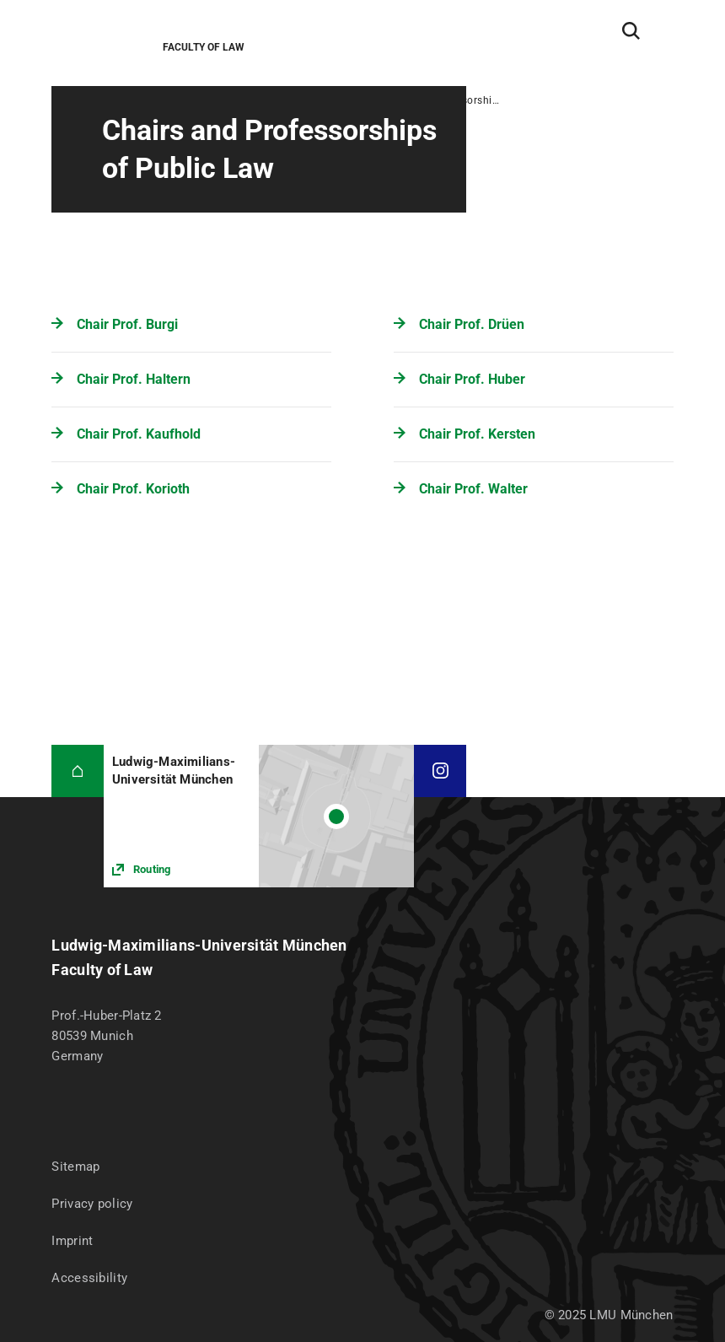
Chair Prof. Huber (472, 379)
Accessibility (89, 1277)
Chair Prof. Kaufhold (139, 434)
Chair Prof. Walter (473, 489)
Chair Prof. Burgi (127, 324)
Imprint (72, 1240)
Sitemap (75, 1166)
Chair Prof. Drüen (471, 324)
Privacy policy (91, 1203)
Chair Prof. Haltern (134, 379)
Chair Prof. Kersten (477, 434)
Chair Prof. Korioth (133, 489)
